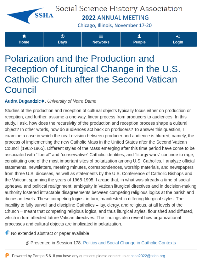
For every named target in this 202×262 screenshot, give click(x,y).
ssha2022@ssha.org (148, 256)
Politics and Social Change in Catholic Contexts (129, 242)
